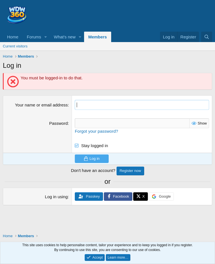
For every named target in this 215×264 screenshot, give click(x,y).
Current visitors (15, 46)
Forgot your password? (96, 131)
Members (97, 36)
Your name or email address (41, 104)
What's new (65, 36)
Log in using (56, 196)
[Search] (206, 37)
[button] (46, 37)
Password (58, 123)
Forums (34, 36)
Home (12, 36)
